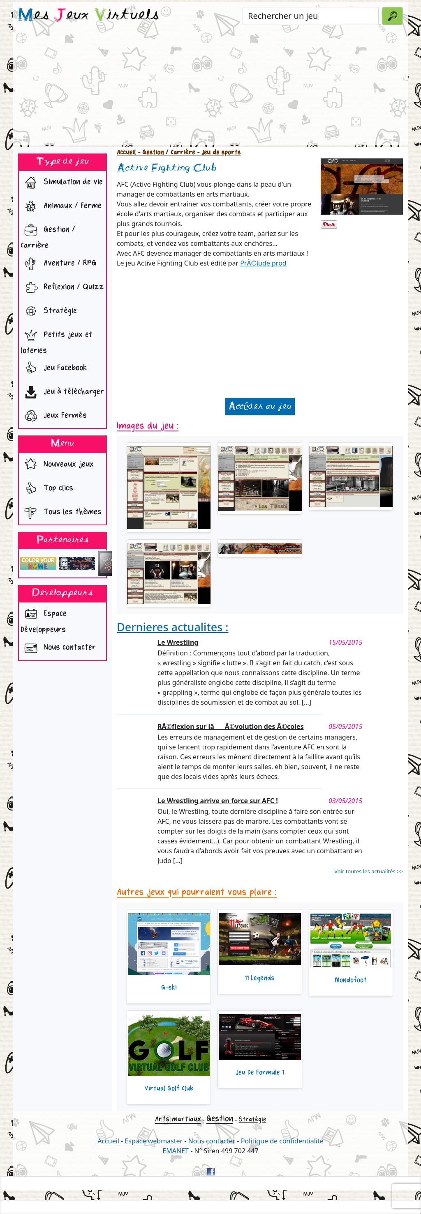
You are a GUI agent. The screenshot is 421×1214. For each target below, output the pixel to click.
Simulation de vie (62, 182)
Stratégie (49, 311)
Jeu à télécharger (62, 392)
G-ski (169, 987)
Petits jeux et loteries (57, 340)
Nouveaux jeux (57, 465)
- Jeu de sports (218, 152)
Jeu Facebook (54, 368)
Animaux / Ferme (61, 206)
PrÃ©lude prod (263, 263)
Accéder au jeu (259, 406)
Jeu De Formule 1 (260, 1072)
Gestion (219, 1118)
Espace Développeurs (44, 619)
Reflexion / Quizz (62, 287)
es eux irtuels (88, 15)
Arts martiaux (178, 1119)
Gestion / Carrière (48, 235)
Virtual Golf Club (169, 1088)
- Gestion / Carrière (165, 152)
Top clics (47, 489)
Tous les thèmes (61, 512)
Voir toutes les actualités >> (368, 871)
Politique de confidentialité (282, 1140)
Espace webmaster (154, 1140)
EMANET (175, 1150)
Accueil (126, 152)
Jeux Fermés (54, 416)
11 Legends (260, 978)
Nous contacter (58, 648)
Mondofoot (351, 980)
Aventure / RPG (59, 264)
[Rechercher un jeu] (311, 16)
